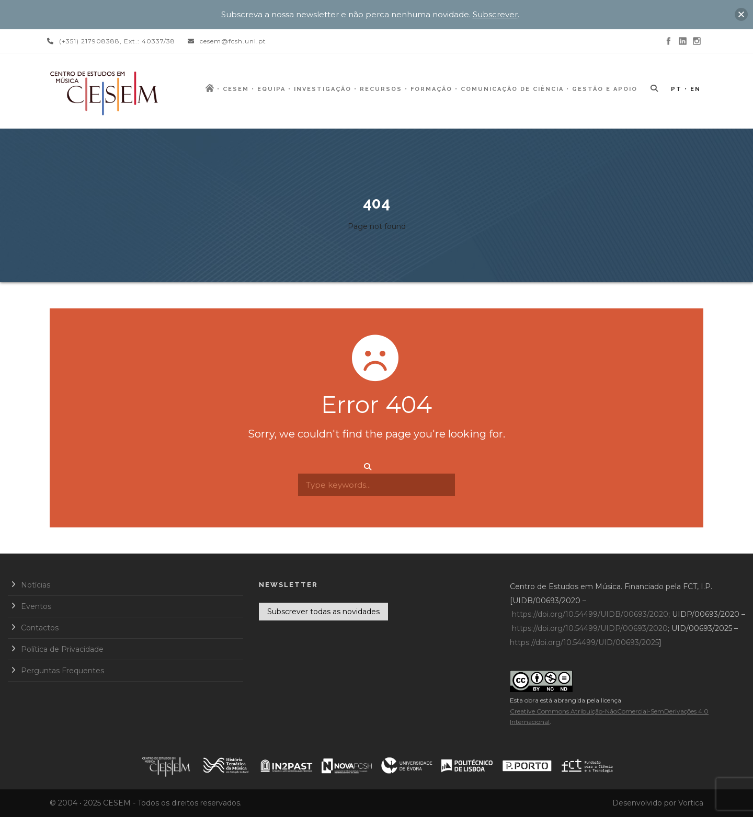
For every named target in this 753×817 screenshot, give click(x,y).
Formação (431, 89)
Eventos (36, 606)
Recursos (381, 89)
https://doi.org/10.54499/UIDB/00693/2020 (590, 614)
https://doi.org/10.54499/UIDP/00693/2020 (590, 628)
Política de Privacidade (62, 649)
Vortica (690, 803)
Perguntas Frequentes (62, 670)
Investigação (322, 89)
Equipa (271, 89)
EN (695, 89)
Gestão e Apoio (604, 89)
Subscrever (495, 14)
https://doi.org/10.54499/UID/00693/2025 (584, 642)
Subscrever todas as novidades (323, 611)
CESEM (236, 89)
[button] (741, 14)
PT (676, 89)
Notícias (35, 585)
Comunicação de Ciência (512, 89)
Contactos (40, 627)
